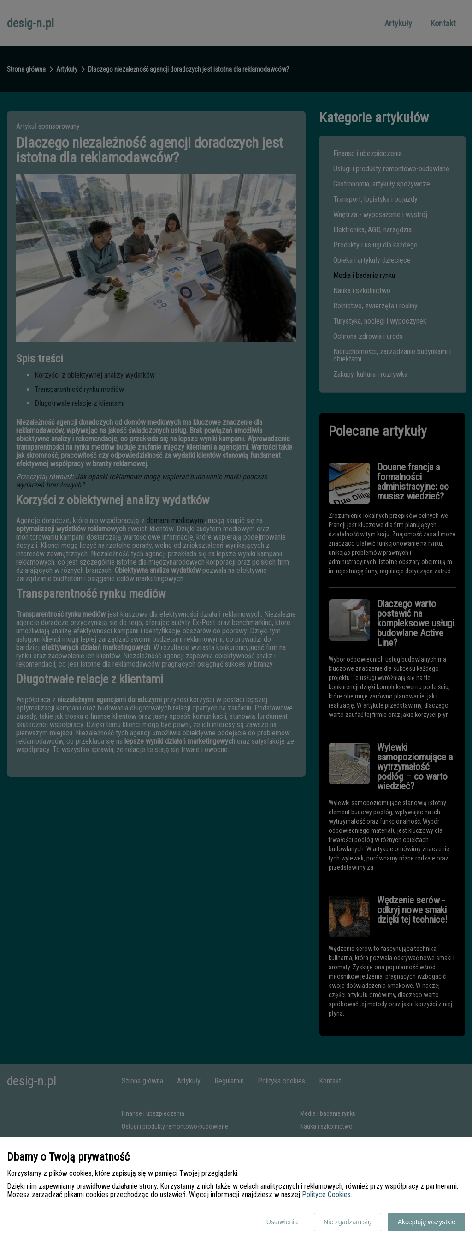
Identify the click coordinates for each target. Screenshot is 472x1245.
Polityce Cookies (326, 1194)
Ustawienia (282, 1222)
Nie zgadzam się (348, 1222)
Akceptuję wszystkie (426, 1222)
